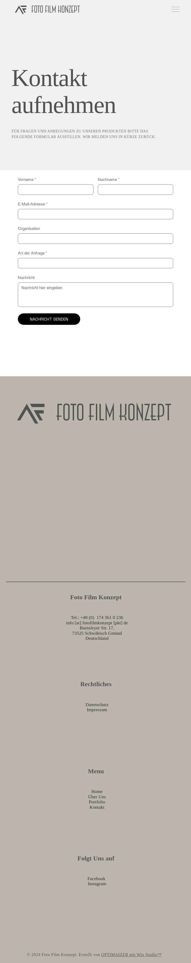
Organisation (29, 228)
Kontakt (97, 807)
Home (97, 791)
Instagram (97, 883)
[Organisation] (94, 239)
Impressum (97, 709)
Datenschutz (97, 704)
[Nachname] (134, 190)
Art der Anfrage (32, 253)
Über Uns (97, 796)
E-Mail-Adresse (33, 204)
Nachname (109, 179)
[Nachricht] (95, 295)
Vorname (27, 179)
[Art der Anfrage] (94, 263)
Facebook (96, 878)
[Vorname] (54, 190)
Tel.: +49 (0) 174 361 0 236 (97, 617)
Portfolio (97, 801)
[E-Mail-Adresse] (94, 214)
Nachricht (26, 277)
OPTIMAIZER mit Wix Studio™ (131, 954)
